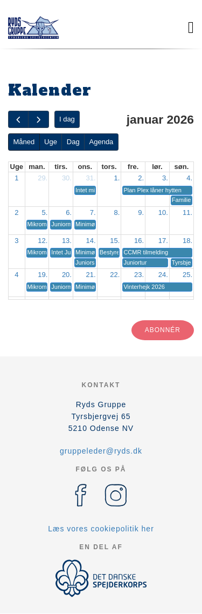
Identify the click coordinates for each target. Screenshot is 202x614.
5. (44, 212)
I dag (67, 119)
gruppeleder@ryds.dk (101, 451)
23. (139, 275)
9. (141, 212)
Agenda (101, 142)
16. (139, 241)
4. (189, 178)
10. (163, 212)
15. (115, 241)
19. (42, 275)
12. (42, 241)
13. (67, 241)
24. (163, 275)
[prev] (18, 120)
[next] (38, 120)
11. (187, 212)
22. (115, 275)
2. (141, 178)
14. (91, 241)
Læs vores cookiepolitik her (101, 528)
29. (42, 178)
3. (165, 178)
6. (69, 212)
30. (67, 178)
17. (163, 241)
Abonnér (162, 330)
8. (117, 212)
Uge (50, 142)
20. (67, 275)
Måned (23, 142)
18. (187, 241)
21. (91, 275)
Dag (73, 142)
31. (91, 178)
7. (93, 212)
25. (187, 275)
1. (117, 178)
